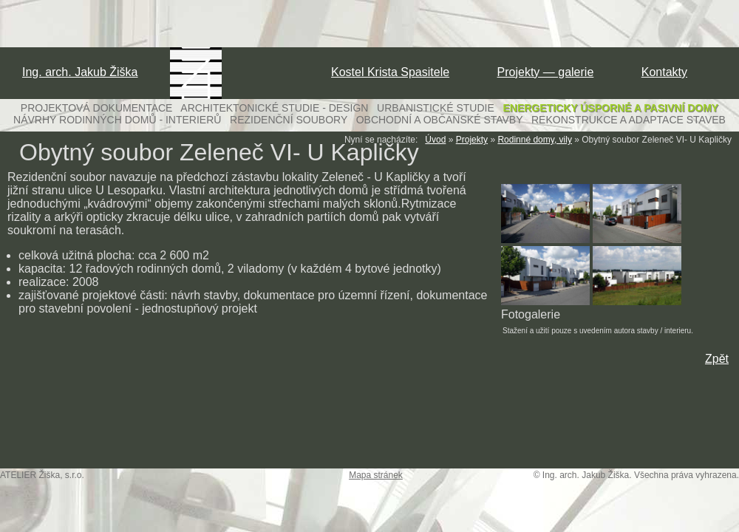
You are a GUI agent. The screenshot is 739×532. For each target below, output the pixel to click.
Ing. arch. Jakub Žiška (80, 72)
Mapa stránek (376, 475)
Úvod (435, 139)
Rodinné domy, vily (534, 139)
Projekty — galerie (545, 72)
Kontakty (664, 72)
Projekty (472, 139)
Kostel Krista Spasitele (390, 72)
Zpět (717, 358)
